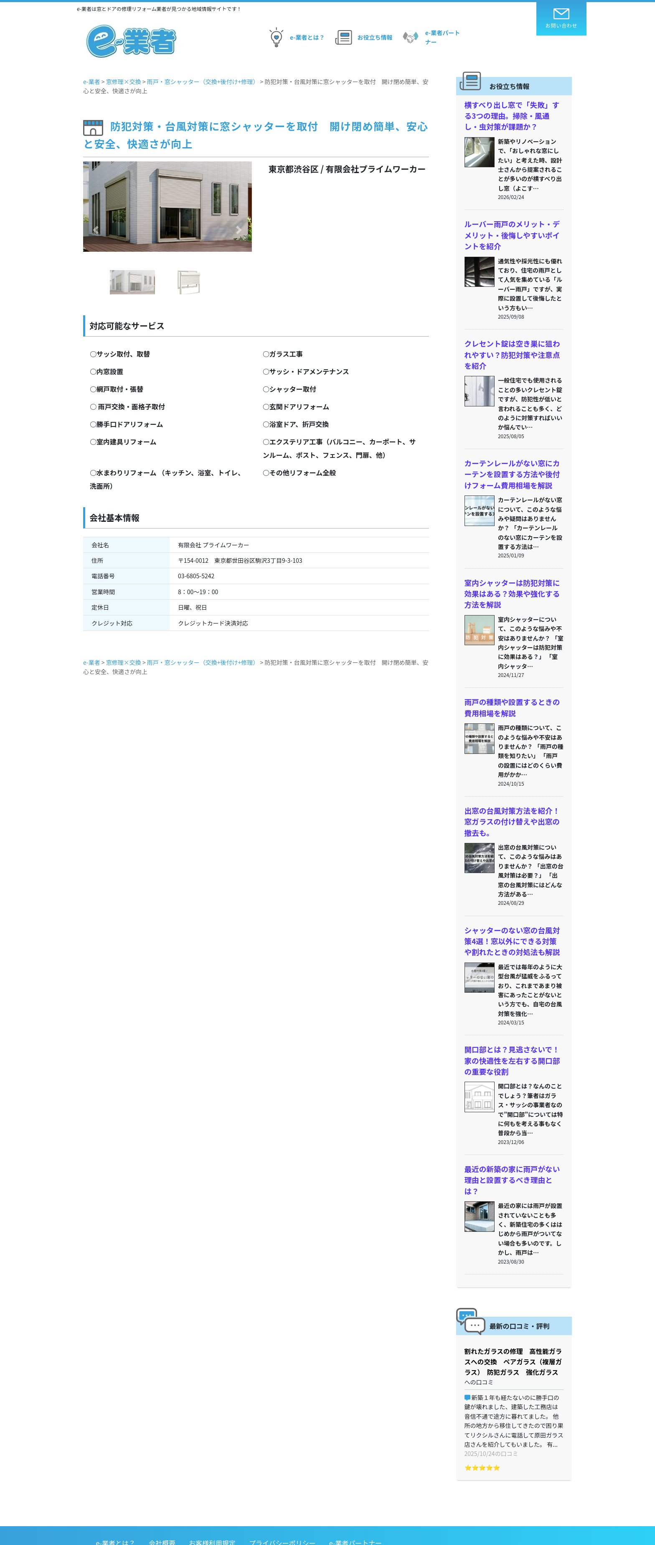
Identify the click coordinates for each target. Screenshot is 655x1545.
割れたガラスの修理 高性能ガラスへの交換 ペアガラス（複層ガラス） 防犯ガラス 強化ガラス (514, 1320)
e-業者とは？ (295, 37)
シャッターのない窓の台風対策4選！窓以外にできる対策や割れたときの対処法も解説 (513, 919)
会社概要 (162, 1491)
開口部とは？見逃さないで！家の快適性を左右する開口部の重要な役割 (511, 1036)
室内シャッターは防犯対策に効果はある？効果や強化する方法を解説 (511, 580)
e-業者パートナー (430, 37)
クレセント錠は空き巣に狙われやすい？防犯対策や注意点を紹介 (511, 347)
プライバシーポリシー (282, 1491)
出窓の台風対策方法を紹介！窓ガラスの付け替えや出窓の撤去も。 (511, 803)
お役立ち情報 (363, 37)
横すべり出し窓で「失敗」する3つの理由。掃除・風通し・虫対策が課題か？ (513, 115)
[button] (96, 230)
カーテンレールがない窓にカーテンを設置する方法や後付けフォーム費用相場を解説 (511, 464)
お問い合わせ (562, 18)
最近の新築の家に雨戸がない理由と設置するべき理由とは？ (511, 1147)
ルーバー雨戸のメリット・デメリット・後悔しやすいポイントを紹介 (511, 231)
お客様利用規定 (212, 1491)
